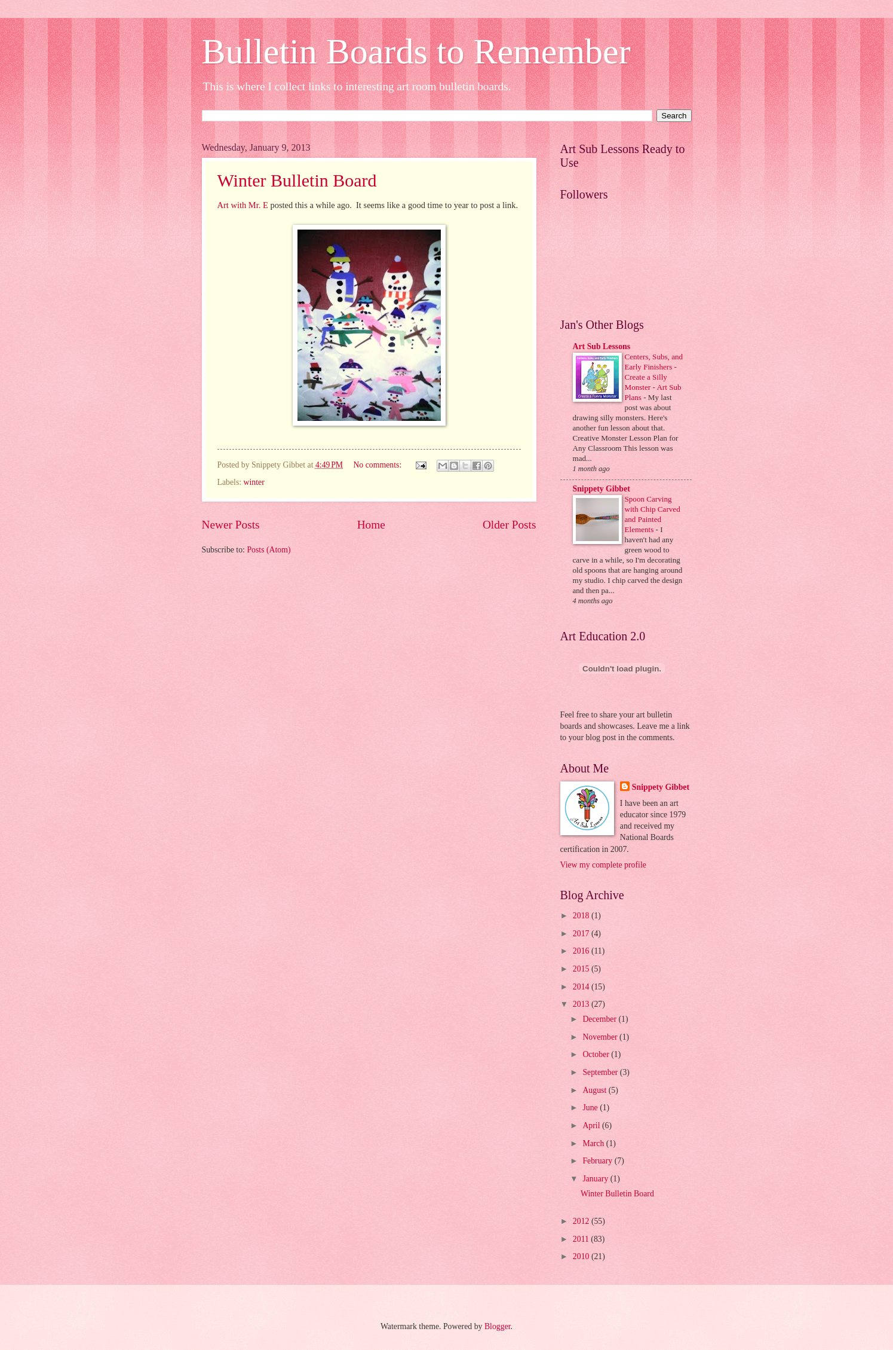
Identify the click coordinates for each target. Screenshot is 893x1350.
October (596, 1054)
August (595, 1090)
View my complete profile (603, 864)
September (600, 1072)
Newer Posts (231, 524)
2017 (582, 933)
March (594, 1143)
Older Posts (509, 524)
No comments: (378, 464)
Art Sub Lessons (602, 346)
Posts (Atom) (268, 549)
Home (371, 524)
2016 (582, 950)
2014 (582, 986)
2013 (582, 1004)
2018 (582, 915)
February (598, 1160)
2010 (582, 1256)
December (600, 1019)
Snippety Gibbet (601, 488)
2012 (582, 1221)
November (600, 1037)
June (591, 1107)
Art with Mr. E (242, 205)
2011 (582, 1239)
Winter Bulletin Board (297, 180)
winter (254, 482)
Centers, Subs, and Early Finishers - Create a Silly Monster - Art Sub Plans (654, 377)
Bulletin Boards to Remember (416, 51)
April (592, 1125)
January (596, 1178)
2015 (582, 968)
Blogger (497, 1326)
